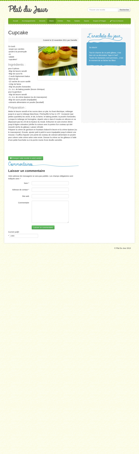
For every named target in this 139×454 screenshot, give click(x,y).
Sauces (86, 21)
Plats (68, 21)
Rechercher (124, 10)
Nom (26, 183)
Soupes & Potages (99, 21)
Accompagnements (28, 21)
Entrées (60, 21)
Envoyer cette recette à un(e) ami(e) (25, 158)
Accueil (15, 21)
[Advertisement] (99, 92)
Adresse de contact (20, 190)
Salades (77, 21)
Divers (51, 21)
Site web (25, 196)
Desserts (42, 21)
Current (13, 232)
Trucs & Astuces (116, 21)
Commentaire (23, 203)
